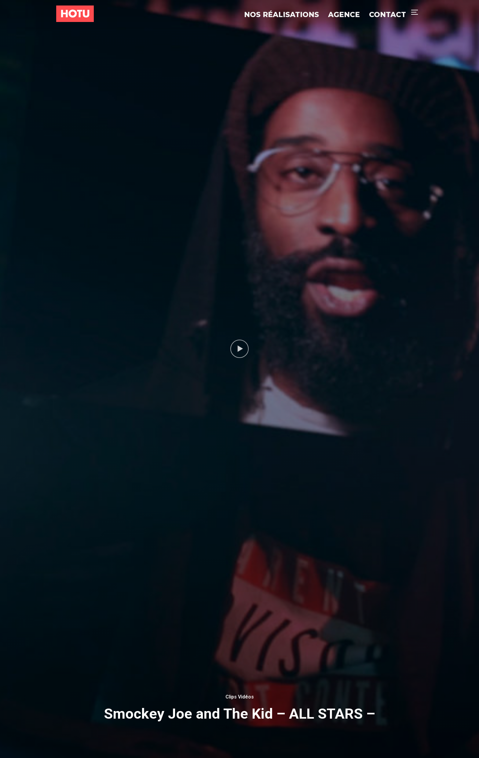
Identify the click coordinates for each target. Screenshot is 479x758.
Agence (344, 14)
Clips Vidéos (239, 697)
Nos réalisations (281, 14)
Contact (387, 14)
